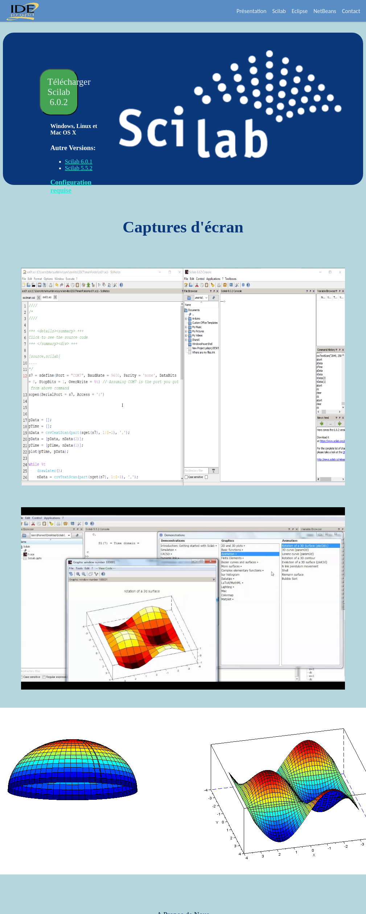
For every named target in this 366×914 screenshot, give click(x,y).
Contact (351, 11)
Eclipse (300, 11)
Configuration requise (70, 186)
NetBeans (324, 11)
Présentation (252, 11)
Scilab (279, 11)
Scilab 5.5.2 (78, 168)
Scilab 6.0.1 (78, 161)
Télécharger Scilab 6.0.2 (63, 92)
